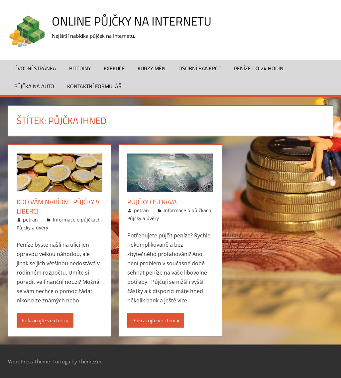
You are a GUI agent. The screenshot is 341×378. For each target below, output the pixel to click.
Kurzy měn (152, 68)
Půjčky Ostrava (152, 202)
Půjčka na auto (34, 86)
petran (30, 220)
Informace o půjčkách (77, 220)
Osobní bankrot (199, 68)
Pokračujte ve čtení (43, 320)
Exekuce (114, 68)
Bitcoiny (80, 68)
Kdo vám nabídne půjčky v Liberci (58, 206)
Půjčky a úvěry (32, 227)
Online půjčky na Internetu (131, 21)
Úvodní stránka (35, 68)
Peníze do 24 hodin (259, 68)
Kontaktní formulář (94, 86)
